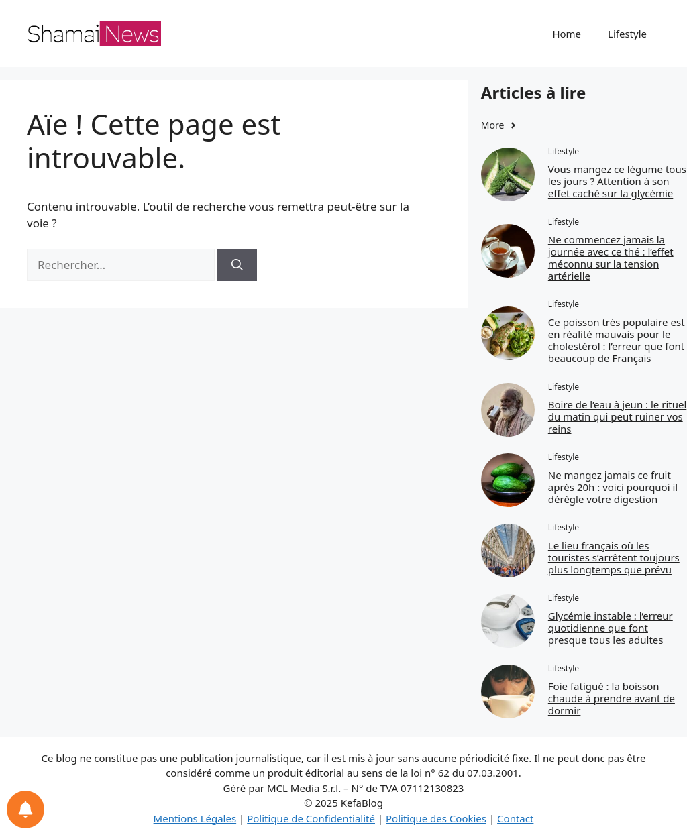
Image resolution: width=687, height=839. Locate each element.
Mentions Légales (195, 818)
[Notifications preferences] (25, 809)
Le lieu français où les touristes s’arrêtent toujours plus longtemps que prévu (614, 557)
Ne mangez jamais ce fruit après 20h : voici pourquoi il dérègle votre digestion (613, 487)
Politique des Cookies (436, 818)
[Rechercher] (237, 265)
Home (566, 33)
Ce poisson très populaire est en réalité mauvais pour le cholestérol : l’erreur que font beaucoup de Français (616, 340)
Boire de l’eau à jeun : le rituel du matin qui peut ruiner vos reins (617, 416)
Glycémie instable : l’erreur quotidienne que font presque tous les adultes (610, 628)
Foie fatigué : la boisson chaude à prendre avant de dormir (611, 698)
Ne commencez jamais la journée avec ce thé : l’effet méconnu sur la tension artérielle (611, 257)
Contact (515, 818)
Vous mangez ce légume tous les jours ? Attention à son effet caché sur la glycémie (617, 181)
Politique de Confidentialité (311, 818)
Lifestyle (627, 33)
